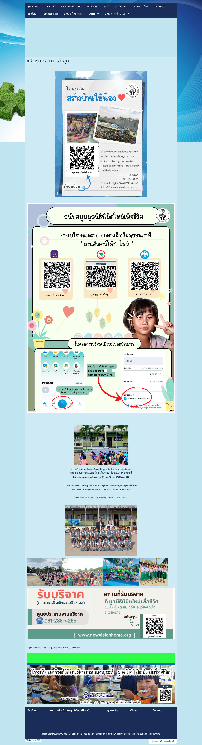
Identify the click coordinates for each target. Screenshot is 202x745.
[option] (101, 678)
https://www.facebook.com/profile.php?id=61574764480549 (101, 477)
